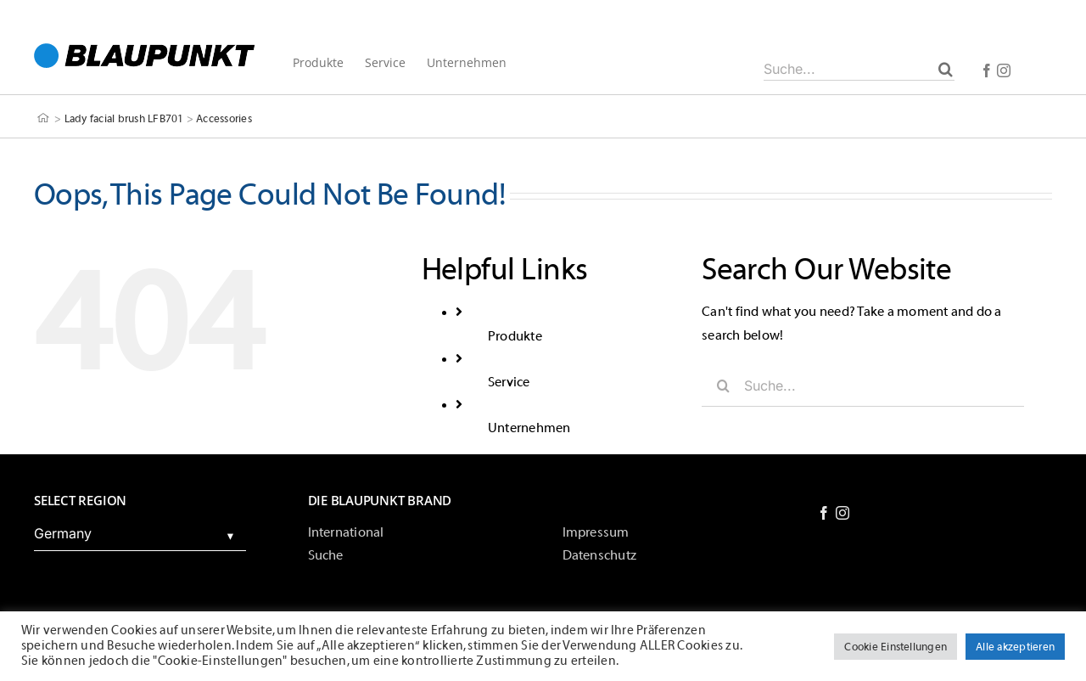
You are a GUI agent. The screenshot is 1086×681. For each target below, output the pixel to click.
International (346, 532)
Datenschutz (600, 555)
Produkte (515, 336)
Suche (326, 555)
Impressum (596, 532)
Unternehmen (529, 428)
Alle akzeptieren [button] (1015, 646)
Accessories (224, 118)
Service (509, 382)
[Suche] (945, 69)
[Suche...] (859, 69)
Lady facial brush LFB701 (124, 118)
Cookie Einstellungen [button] (895, 646)
